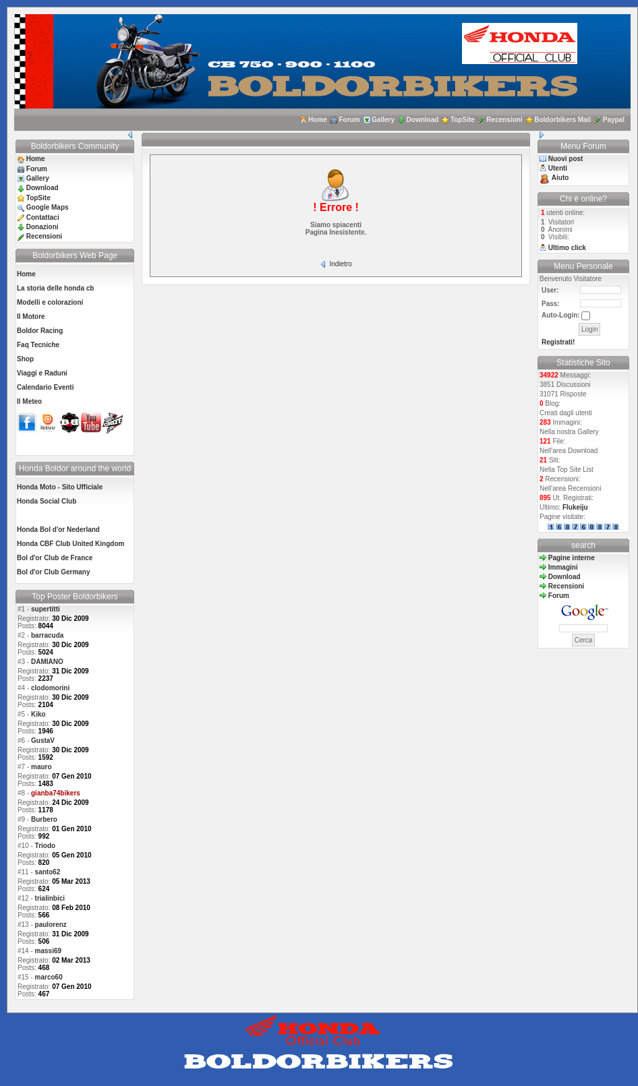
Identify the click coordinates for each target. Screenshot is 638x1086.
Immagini (563, 567)
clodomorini (50, 688)
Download (423, 119)
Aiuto (560, 177)
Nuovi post (565, 158)
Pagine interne (571, 558)
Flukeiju (575, 507)
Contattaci (42, 217)
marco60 (49, 977)
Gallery (383, 119)
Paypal (614, 119)
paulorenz (51, 924)
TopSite (463, 119)
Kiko (38, 714)
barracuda (47, 635)
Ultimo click (567, 247)
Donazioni (42, 227)
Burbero (44, 819)
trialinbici (50, 898)
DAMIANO (47, 661)
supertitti (45, 609)
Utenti (557, 168)
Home (317, 119)
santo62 (48, 872)
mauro (41, 767)
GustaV (43, 740)
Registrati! (558, 342)
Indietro (340, 264)
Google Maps (47, 207)
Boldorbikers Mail (562, 119)
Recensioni (504, 119)
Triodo (45, 845)
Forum (349, 119)
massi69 (48, 951)
